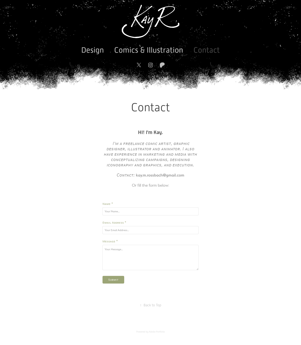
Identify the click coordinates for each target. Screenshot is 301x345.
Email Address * (114, 222)
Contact (207, 50)
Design (92, 50)
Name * (108, 203)
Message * (110, 241)
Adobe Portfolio (157, 331)
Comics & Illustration (148, 50)
